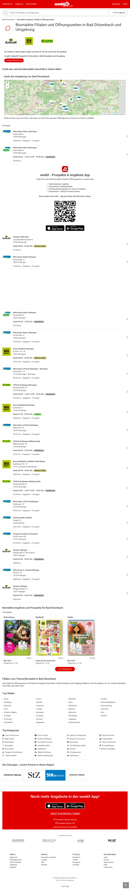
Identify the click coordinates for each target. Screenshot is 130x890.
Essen (38, 699)
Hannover (39, 706)
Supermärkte (106, 739)
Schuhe (71, 749)
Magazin (116, 4)
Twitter (75, 860)
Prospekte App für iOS (65, 823)
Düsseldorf (7, 722)
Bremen (38, 702)
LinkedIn (75, 865)
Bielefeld (71, 699)
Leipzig (38, 709)
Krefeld (103, 716)
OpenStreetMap (113, 114)
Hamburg (6, 702)
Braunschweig (105, 706)
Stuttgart (6, 716)
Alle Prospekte (65, 669)
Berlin (71, 6)
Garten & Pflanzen (43, 739)
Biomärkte (7, 745)
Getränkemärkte (42, 745)
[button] (122, 83)
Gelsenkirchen (73, 722)
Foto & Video (41, 735)
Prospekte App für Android (65, 820)
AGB (105, 865)
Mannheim (72, 706)
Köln (5, 709)
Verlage (44, 860)
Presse (106, 860)
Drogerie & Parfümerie (12, 752)
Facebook (76, 857)
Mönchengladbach (107, 702)
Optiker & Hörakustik (76, 735)
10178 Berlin (118, 12)
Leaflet (103, 114)
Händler (19, 4)
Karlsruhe (71, 712)
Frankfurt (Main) (9, 712)
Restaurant (72, 742)
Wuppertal (39, 722)
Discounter (8, 749)
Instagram (76, 862)
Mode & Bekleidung (44, 755)
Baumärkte (8, 742)
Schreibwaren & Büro (76, 745)
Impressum (108, 867)
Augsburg (71, 719)
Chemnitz (104, 709)
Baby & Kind (8, 739)
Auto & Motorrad (10, 735)
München (6, 706)
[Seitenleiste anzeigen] (126, 885)
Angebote (13, 865)
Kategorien (31, 4)
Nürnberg (39, 712)
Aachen (103, 699)
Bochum (39, 719)
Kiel (101, 712)
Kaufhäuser (40, 749)
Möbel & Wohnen (43, 752)
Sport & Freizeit (106, 735)
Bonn (70, 702)
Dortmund (7, 719)
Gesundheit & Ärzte (43, 742)
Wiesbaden (72, 716)
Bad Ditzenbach (8, 20)
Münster (71, 709)
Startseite (13, 857)
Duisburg (39, 716)
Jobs (106, 857)
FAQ (42, 862)
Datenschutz (108, 862)
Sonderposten (74, 752)
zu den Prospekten (14, 60)
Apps (125, 4)
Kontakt (44, 865)
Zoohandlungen (106, 745)
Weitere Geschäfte (107, 749)
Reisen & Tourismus (76, 739)
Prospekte (7, 4)
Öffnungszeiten (16, 860)
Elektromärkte (9, 755)
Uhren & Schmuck (107, 742)
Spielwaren (73, 755)
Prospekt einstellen (48, 857)
